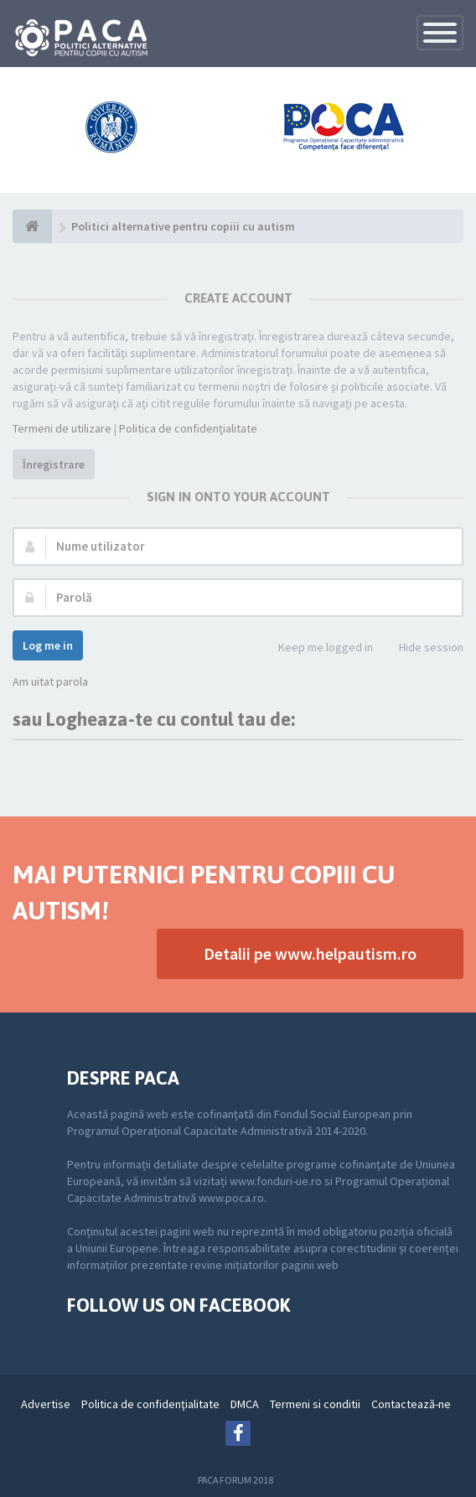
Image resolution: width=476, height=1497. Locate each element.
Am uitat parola (50, 681)
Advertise (45, 1404)
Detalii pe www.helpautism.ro (310, 953)
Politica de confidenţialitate (188, 428)
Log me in (48, 645)
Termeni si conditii (315, 1404)
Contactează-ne (411, 1404)
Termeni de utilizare (62, 428)
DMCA (244, 1404)
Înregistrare (54, 464)
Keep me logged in (316, 648)
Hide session (421, 648)
